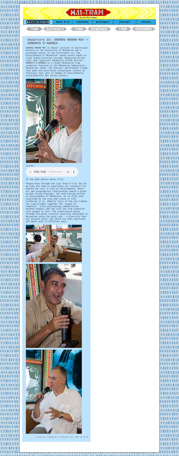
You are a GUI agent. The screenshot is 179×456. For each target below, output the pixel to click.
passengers (102, 22)
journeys (124, 22)
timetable (82, 22)
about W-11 (62, 22)
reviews (146, 22)
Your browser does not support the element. (52, 172)
